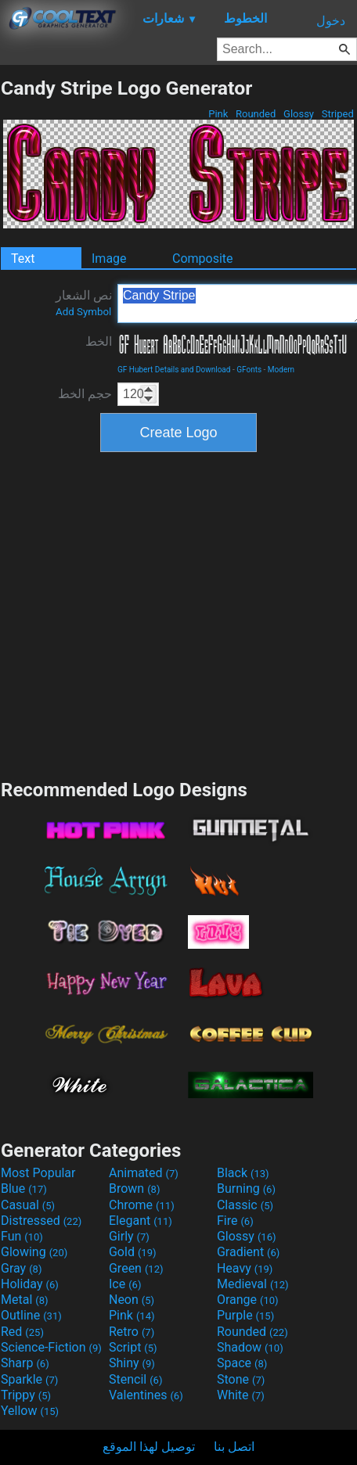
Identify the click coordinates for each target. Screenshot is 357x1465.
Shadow (250, 1347)
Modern (281, 369)
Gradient (248, 1251)
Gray (21, 1268)
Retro (131, 1331)
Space (242, 1362)
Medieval (253, 1283)
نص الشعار (84, 303)
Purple (245, 1315)
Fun (22, 1236)
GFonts (248, 369)
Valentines (146, 1395)
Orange (248, 1299)
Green (136, 1268)
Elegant (140, 1220)
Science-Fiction (51, 1347)
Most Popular (38, 1172)
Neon (131, 1299)
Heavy (244, 1268)
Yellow (30, 1410)
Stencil (135, 1379)
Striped (337, 114)
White (241, 1395)
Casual (28, 1204)
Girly (129, 1236)
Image (109, 258)
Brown (134, 1188)
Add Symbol (83, 312)
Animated (143, 1172)
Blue (24, 1188)
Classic (245, 1204)
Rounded (256, 114)
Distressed (41, 1220)
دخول (330, 20)
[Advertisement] (149, 613)
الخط (98, 341)
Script (133, 1347)
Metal (25, 1299)
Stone (241, 1379)
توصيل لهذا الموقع (149, 1446)
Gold (133, 1251)
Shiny (132, 1362)
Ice (125, 1283)
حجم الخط (85, 393)
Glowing (34, 1251)
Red (22, 1331)
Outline (31, 1315)
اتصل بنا (234, 1446)
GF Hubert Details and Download (173, 369)
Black (243, 1172)
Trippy (26, 1395)
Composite (202, 258)
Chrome (142, 1204)
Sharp (25, 1362)
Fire (235, 1220)
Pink (218, 114)
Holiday (30, 1283)
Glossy (298, 114)
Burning (246, 1188)
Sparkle (29, 1379)
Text (22, 258)
